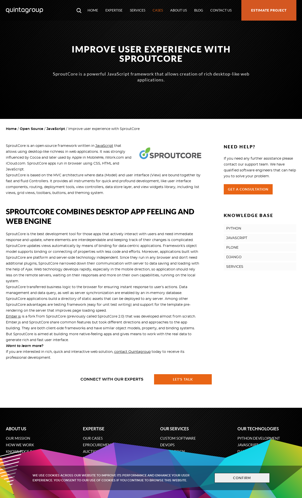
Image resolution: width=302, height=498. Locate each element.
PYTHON (233, 228)
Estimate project (269, 10)
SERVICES (234, 266)
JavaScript (55, 129)
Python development (258, 438)
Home (93, 10)
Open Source (31, 129)
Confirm (242, 478)
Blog (198, 10)
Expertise (114, 10)
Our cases (93, 438)
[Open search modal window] (79, 10)
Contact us (221, 10)
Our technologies (258, 429)
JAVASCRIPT (236, 238)
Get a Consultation (248, 189)
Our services (174, 429)
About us (178, 10)
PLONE (232, 247)
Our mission (18, 438)
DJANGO (234, 257)
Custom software (178, 438)
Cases (158, 10)
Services (137, 10)
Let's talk (183, 379)
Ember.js (13, 316)
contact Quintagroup (132, 352)
